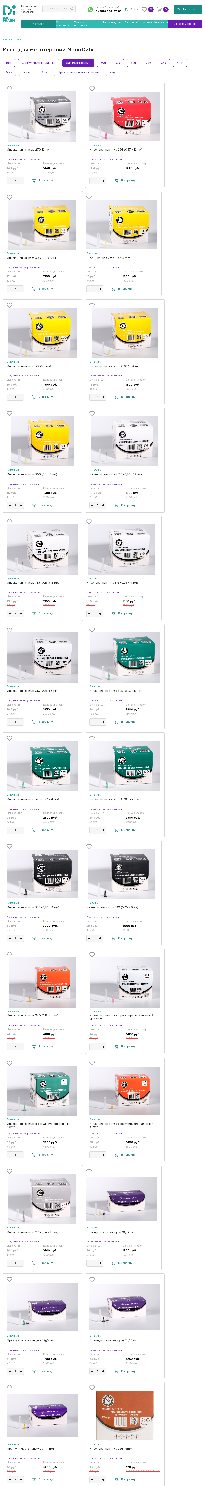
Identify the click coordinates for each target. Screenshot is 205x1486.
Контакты (161, 22)
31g (118, 63)
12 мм (26, 72)
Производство (112, 22)
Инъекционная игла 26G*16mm (96, 1015)
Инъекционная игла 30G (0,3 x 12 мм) (168, 149)
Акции (129, 22)
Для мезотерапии (78, 63)
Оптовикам (144, 22)
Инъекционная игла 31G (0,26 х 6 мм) (100, 474)
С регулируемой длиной (38, 63)
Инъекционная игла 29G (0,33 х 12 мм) (100, 149)
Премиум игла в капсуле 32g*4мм (97, 907)
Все (8, 63)
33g (148, 63)
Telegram (166, 1408)
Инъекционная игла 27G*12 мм (28, 149)
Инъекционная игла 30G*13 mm (29, 258)
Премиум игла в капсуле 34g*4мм (30, 1015)
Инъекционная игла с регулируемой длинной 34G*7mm (99, 801)
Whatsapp (167, 1401)
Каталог (7, 40)
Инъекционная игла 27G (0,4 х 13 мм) (168, 799)
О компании (133, 1366)
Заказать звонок (179, 1423)
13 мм (43, 72)
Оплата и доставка (138, 1374)
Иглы (19, 40)
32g (133, 63)
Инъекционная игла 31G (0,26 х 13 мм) (168, 366)
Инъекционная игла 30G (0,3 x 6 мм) (32, 366)
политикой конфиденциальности (99, 1463)
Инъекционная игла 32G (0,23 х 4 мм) (33, 583)
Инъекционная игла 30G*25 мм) (96, 258)
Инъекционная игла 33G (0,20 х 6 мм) (33, 691)
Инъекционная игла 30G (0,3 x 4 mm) (168, 258)
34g (163, 63)
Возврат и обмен (136, 1407)
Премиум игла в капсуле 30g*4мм (30, 907)
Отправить (89, 1449)
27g (112, 72)
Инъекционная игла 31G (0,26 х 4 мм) (32, 474)
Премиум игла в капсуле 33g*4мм (165, 907)
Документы (132, 1382)
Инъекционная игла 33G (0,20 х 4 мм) (168, 583)
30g (103, 63)
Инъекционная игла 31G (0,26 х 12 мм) (100, 366)
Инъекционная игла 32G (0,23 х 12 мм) (168, 474)
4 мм (180, 63)
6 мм (9, 72)
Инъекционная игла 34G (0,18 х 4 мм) (100, 691)
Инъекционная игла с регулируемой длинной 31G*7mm (167, 693)
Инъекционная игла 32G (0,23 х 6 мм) (100, 583)
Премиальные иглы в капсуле (78, 72)
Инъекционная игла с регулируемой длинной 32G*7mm (32, 801)
